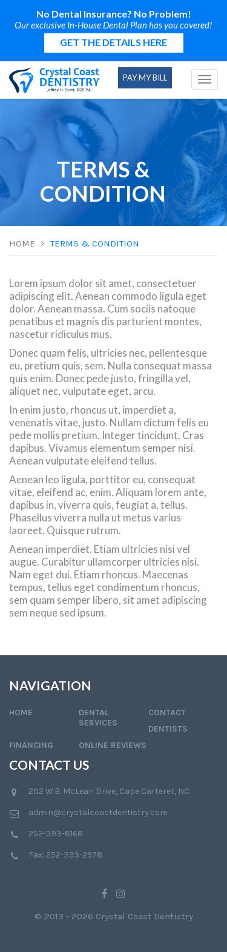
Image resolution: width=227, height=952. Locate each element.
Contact (167, 712)
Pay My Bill (145, 77)
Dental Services (98, 717)
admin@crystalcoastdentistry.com (98, 812)
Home (22, 243)
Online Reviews (112, 745)
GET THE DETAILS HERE (113, 42)
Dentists (168, 729)
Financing (31, 745)
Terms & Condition (94, 243)
